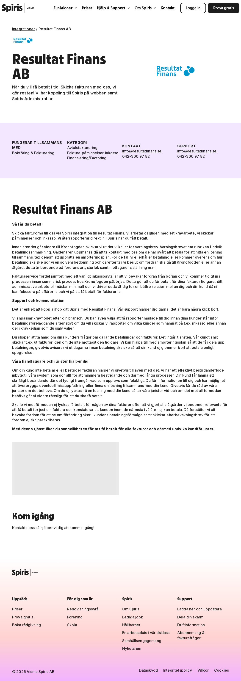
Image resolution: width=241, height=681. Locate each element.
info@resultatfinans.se (142, 151)
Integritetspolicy (177, 670)
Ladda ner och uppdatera (199, 609)
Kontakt (168, 8)
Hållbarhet (131, 625)
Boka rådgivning (26, 625)
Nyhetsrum (131, 648)
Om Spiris (145, 8)
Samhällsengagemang (141, 640)
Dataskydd (148, 670)
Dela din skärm (190, 617)
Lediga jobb (132, 617)
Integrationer (23, 29)
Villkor (203, 670)
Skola (72, 625)
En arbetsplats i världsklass (145, 632)
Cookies (221, 670)
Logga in (193, 8)
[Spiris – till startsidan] (120, 572)
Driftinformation (191, 625)
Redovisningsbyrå (83, 609)
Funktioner (65, 8)
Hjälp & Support (113, 8)
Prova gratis (223, 8)
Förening (75, 617)
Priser (87, 8)
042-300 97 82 (136, 156)
